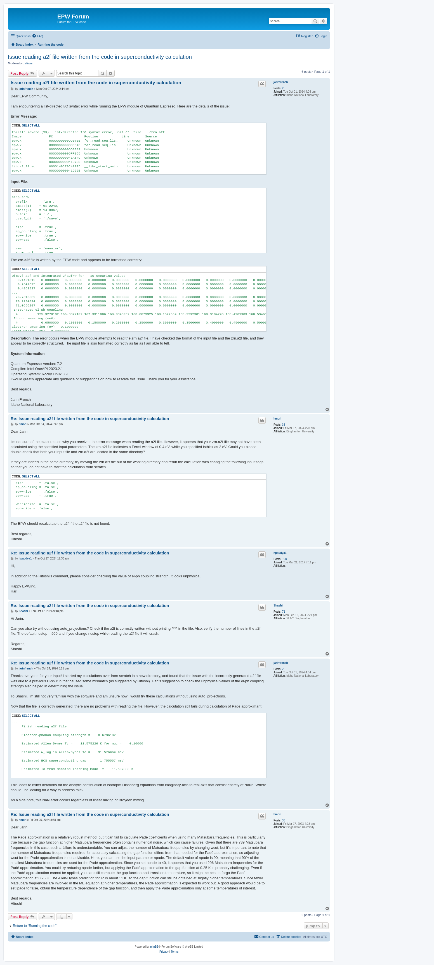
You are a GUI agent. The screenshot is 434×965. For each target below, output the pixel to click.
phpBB (154, 946)
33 (283, 424)
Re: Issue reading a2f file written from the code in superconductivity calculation (90, 418)
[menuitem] (37, 36)
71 (283, 611)
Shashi (278, 605)
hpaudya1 (280, 552)
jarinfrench (280, 82)
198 (284, 559)
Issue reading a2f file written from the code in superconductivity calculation (100, 57)
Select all (31, 125)
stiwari (29, 63)
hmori (277, 418)
